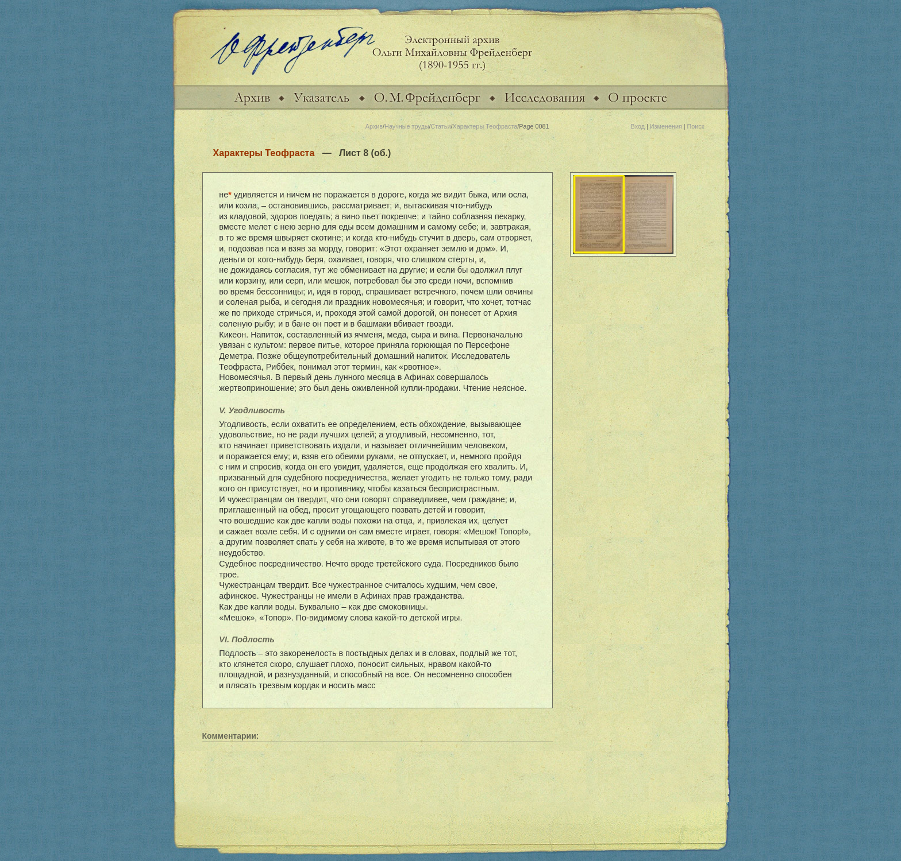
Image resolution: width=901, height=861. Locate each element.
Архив (374, 126)
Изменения (666, 126)
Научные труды (406, 126)
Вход (638, 126)
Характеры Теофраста (484, 126)
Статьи (440, 126)
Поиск (695, 126)
